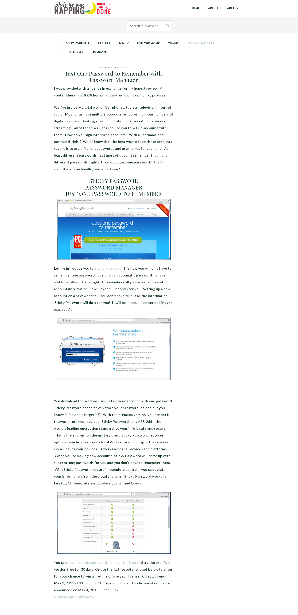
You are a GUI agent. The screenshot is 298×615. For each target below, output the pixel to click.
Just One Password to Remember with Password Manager (114, 76)
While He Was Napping (82, 8)
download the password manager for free (102, 562)
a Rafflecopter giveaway (74, 597)
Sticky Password (107, 268)
